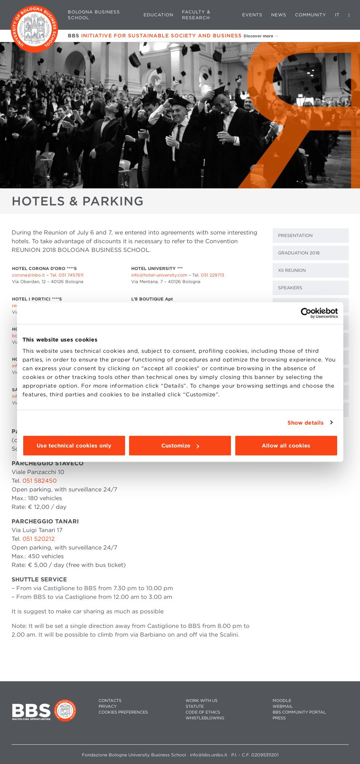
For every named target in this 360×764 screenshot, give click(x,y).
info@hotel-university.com (159, 275)
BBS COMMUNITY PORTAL (299, 712)
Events (252, 14)
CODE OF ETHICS (203, 712)
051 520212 (38, 538)
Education (158, 14)
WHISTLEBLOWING (205, 718)
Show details (305, 422)
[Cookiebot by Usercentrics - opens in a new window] (306, 312)
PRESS (279, 718)
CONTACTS (110, 701)
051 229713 (212, 275)
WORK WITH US (202, 701)
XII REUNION (292, 270)
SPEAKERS (290, 287)
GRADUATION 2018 (299, 253)
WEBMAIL (283, 706)
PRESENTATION (295, 235)
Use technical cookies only (74, 445)
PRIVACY (108, 706)
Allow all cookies (286, 445)
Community (310, 14)
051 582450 (39, 480)
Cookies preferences (123, 712)
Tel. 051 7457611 (66, 275)
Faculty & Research (196, 14)
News (278, 14)
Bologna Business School (94, 14)
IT (337, 14)
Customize (180, 445)
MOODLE (282, 701)
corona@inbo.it (28, 275)
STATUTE (195, 706)
